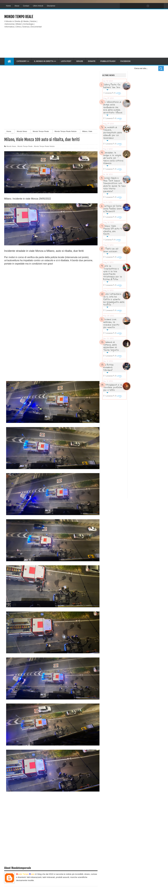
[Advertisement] (109, 33)
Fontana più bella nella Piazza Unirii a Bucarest (112, 208)
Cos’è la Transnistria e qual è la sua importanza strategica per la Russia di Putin (112, 272)
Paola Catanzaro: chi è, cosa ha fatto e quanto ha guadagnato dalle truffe (113, 299)
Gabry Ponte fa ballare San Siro (111, 85)
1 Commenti (108, 93)
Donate (91, 61)
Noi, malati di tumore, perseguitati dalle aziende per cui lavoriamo (112, 132)
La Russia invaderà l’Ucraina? (108, 367)
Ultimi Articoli (38, 6)
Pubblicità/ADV (107, 61)
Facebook (125, 61)
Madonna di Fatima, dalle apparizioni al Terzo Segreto (111, 346)
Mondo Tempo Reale (18, 16)
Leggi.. (119, 93)
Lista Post (66, 61)
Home (8, 6)
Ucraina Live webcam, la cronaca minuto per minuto (111, 323)
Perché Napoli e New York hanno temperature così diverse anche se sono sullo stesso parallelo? (114, 184)
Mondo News (11, 146)
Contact (26, 6)
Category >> (23, 61)
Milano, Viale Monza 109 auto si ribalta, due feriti (112, 230)
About (17, 6)
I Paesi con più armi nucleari (110, 249)
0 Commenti (109, 118)
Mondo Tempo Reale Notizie (44, 146)
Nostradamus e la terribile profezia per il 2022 (112, 387)
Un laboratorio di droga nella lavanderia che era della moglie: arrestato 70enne (112, 107)
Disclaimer (51, 6)
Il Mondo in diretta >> (45, 61)
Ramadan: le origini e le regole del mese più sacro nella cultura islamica (113, 157)
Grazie (79, 61)
